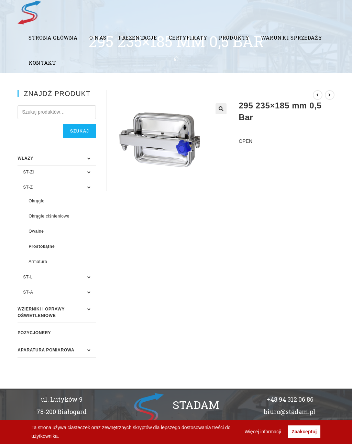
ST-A (28, 292)
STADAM (196, 404)
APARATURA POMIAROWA (46, 350)
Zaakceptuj (304, 431)
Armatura (38, 261)
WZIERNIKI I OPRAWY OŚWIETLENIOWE (41, 312)
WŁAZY (25, 158)
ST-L (28, 277)
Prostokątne (42, 246)
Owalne (36, 231)
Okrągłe (36, 201)
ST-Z (28, 187)
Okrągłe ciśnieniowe (49, 216)
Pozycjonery (34, 332)
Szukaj (79, 131)
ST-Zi (28, 172)
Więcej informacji (263, 431)
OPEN (245, 141)
